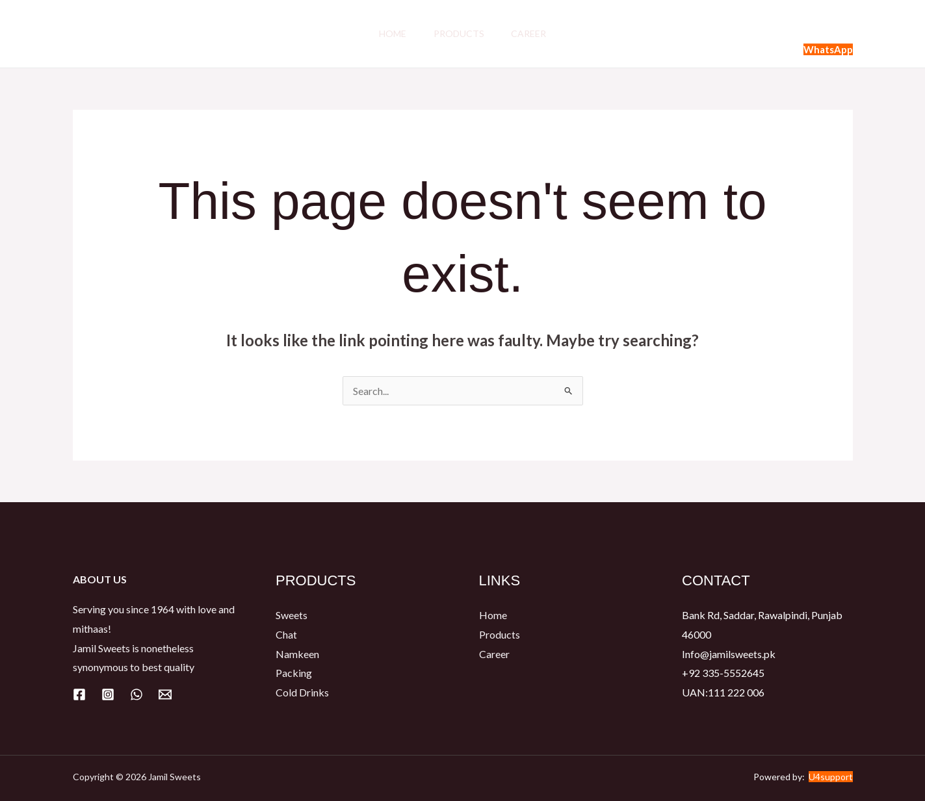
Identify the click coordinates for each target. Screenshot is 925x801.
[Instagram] (107, 694)
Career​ (533, 33)
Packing (294, 673)
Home (388, 33)
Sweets (291, 615)
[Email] (165, 694)
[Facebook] (79, 694)
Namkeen (297, 654)
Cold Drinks (302, 692)
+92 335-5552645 (723, 673)
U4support (831, 776)
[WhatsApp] (136, 694)
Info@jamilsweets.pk (728, 654)
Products (459, 33)
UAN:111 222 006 (723, 692)
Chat (286, 634)
